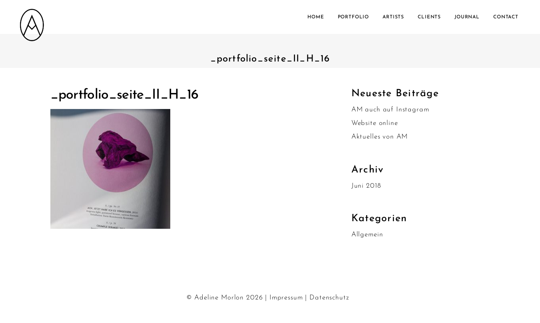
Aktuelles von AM (379, 136)
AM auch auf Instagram (390, 109)
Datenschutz (329, 297)
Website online (374, 123)
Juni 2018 (366, 185)
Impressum (286, 297)
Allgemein (367, 234)
